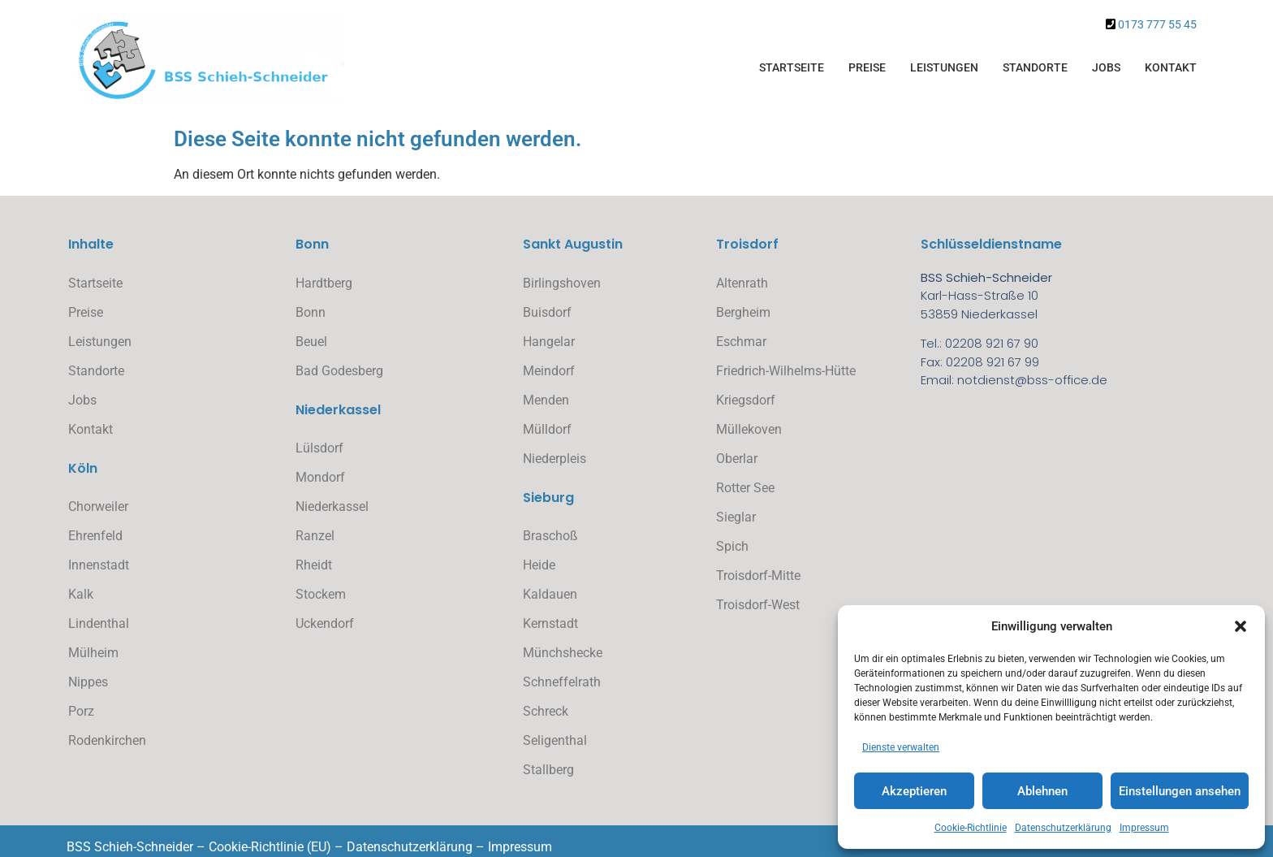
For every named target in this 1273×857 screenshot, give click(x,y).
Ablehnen (1042, 791)
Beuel (311, 341)
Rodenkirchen (107, 740)
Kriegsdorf (745, 400)
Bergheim (743, 312)
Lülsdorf (319, 448)
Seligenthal (555, 740)
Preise (867, 67)
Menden (546, 400)
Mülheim (93, 652)
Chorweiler (98, 506)
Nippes (88, 682)
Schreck (545, 711)
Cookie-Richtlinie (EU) (270, 847)
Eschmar (741, 341)
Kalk (80, 594)
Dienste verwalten (900, 747)
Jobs (1106, 67)
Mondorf (320, 477)
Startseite (791, 67)
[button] (1240, 626)
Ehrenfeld (95, 535)
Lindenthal (98, 623)
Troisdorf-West (758, 604)
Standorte (1035, 67)
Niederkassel (332, 506)
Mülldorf (547, 429)
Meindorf (549, 371)
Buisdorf (547, 312)
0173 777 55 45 (1157, 24)
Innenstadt (98, 565)
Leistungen (944, 67)
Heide (539, 565)
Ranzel (315, 535)
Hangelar (549, 341)
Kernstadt (550, 623)
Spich (732, 546)
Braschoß (550, 535)
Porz (81, 711)
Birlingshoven (562, 283)
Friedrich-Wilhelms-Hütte (786, 371)
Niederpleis (554, 458)
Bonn (311, 312)
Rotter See (745, 488)
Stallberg (548, 769)
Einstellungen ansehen (1180, 791)
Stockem (321, 594)
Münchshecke (562, 652)
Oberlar (736, 458)
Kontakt (1171, 67)
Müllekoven (749, 429)
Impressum (1144, 827)
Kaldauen (550, 594)
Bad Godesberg (339, 371)
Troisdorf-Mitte (758, 575)
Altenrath (742, 283)
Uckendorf (325, 623)
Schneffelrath (562, 682)
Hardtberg (324, 283)
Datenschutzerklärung (1063, 827)
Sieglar (736, 517)
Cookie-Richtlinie (970, 827)
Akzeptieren (914, 791)
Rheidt (314, 565)
